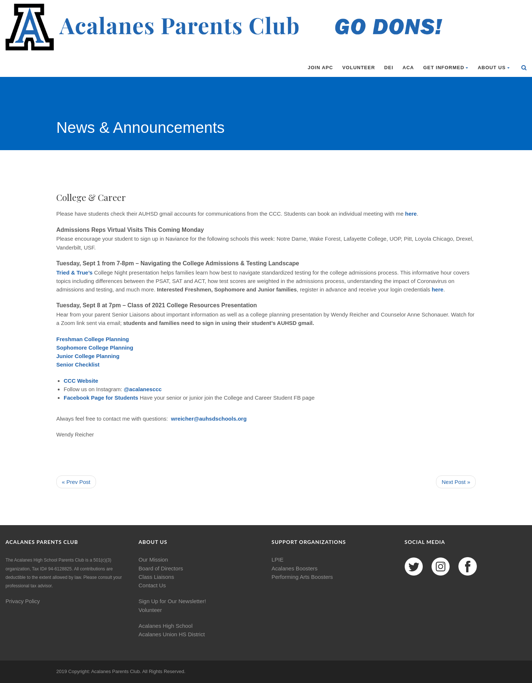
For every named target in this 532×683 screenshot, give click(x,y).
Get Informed (445, 67)
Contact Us (152, 585)
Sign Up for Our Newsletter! (172, 601)
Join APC (320, 67)
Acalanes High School (166, 626)
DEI (388, 67)
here (411, 213)
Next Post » (455, 482)
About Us (494, 67)
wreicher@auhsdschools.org (209, 418)
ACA (408, 67)
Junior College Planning (88, 356)
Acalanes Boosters (295, 568)
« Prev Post (76, 482)
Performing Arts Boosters (302, 577)
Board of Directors (161, 568)
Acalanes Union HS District (172, 634)
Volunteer (358, 67)
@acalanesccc (143, 389)
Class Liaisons (156, 577)
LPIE (278, 559)
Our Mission (153, 559)
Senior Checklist (78, 364)
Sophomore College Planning (94, 347)
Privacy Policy (23, 601)
